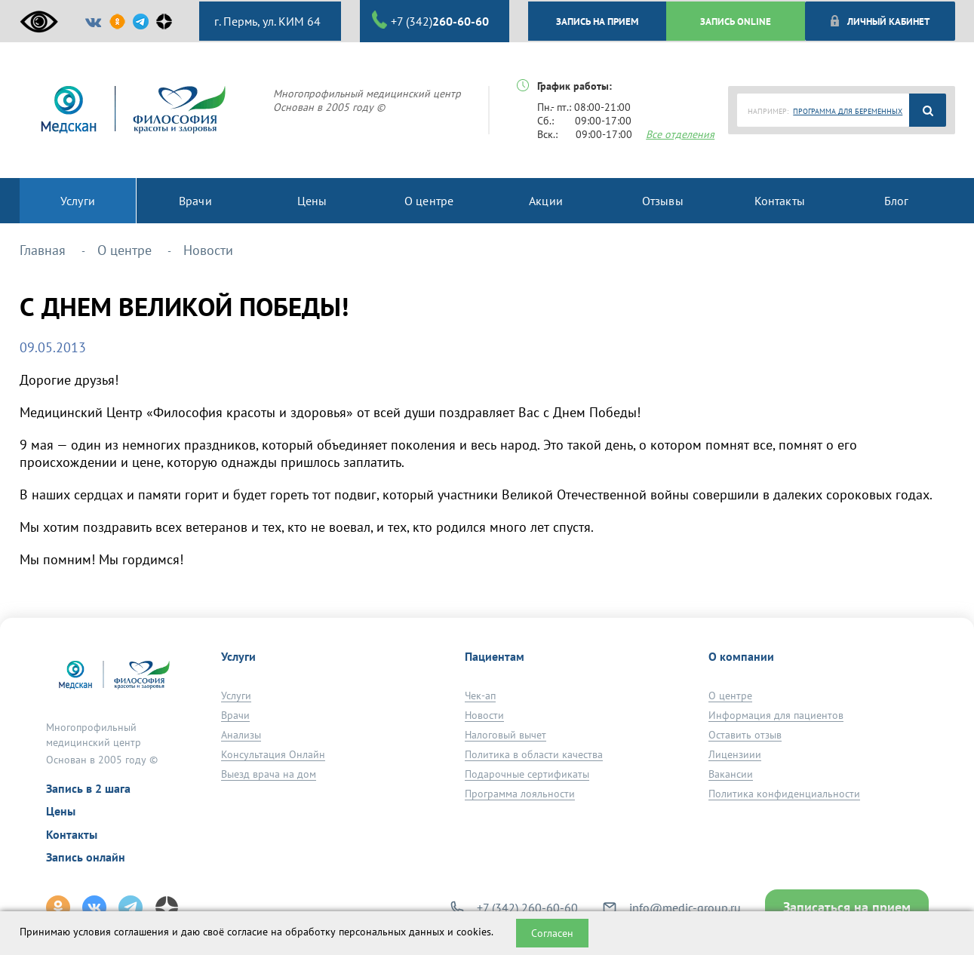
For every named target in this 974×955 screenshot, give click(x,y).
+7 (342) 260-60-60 (527, 907)
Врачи (235, 715)
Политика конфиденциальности (784, 793)
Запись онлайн (85, 856)
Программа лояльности (520, 793)
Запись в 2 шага (88, 788)
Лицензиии (734, 754)
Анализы (241, 735)
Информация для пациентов (775, 715)
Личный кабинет (879, 21)
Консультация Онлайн (273, 754)
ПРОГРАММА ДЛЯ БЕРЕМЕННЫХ (847, 111)
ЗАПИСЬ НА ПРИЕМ (597, 21)
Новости (484, 715)
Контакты (71, 834)
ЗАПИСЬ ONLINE (735, 21)
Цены (60, 810)
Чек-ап (480, 695)
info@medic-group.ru (685, 907)
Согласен (552, 933)
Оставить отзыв (745, 735)
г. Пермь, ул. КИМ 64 (266, 21)
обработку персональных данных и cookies (388, 931)
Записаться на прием (847, 907)
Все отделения (680, 134)
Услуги (236, 695)
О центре (730, 695)
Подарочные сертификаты (527, 774)
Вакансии (730, 774)
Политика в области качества (534, 754)
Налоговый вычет (505, 735)
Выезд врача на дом (268, 774)
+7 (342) (430, 20)
